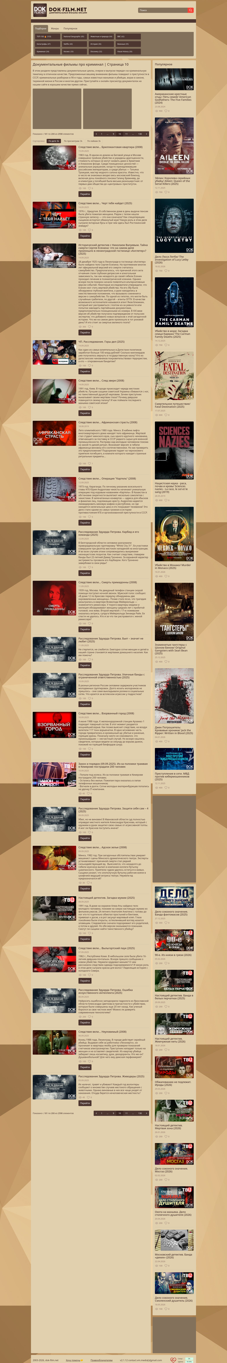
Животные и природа (101, 36)
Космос (69, 51)
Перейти (85, 194)
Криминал (43, 51)
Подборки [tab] (40, 28)
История (95, 44)
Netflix (68, 44)
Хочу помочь (73, 1360)
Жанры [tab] (55, 28)
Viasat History (124, 51)
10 (120, 134)
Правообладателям (102, 1360)
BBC (120, 36)
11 (126, 134)
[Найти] (191, 10)
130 (140, 134)
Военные (123, 44)
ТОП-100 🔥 (44, 36)
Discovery (96, 51)
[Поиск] (163, 10)
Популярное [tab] (70, 28)
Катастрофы (44, 44)
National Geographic (74, 36)
